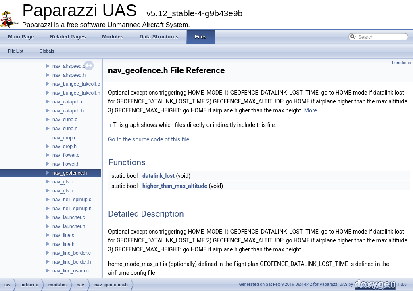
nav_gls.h (62, 191)
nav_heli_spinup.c (71, 199)
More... (312, 110)
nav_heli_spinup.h (72, 208)
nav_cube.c (64, 119)
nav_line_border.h (71, 262)
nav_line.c (63, 235)
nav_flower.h (65, 164)
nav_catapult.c (67, 102)
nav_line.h (63, 244)
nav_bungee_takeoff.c (76, 84)
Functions (401, 62)
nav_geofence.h (69, 173)
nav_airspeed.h (69, 75)
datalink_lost (158, 176)
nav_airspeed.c (68, 66)
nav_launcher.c (68, 217)
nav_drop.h (64, 146)
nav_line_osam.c (70, 271)
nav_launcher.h (68, 226)
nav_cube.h (64, 128)
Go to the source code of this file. (149, 139)
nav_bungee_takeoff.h (76, 93)
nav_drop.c (64, 138)
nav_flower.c (65, 155)
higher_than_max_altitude (174, 186)
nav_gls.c (62, 182)
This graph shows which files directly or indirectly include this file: (192, 125)
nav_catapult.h (68, 111)
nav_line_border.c (71, 253)
